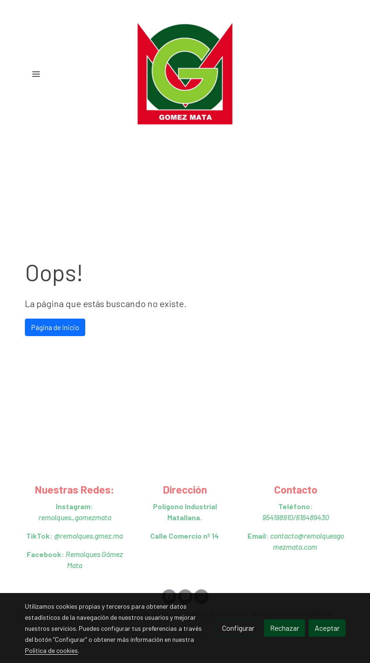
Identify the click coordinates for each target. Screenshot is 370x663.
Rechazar (284, 627)
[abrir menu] (36, 73)
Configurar (238, 627)
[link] (185, 73)
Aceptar (327, 627)
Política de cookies (51, 650)
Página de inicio (55, 327)
